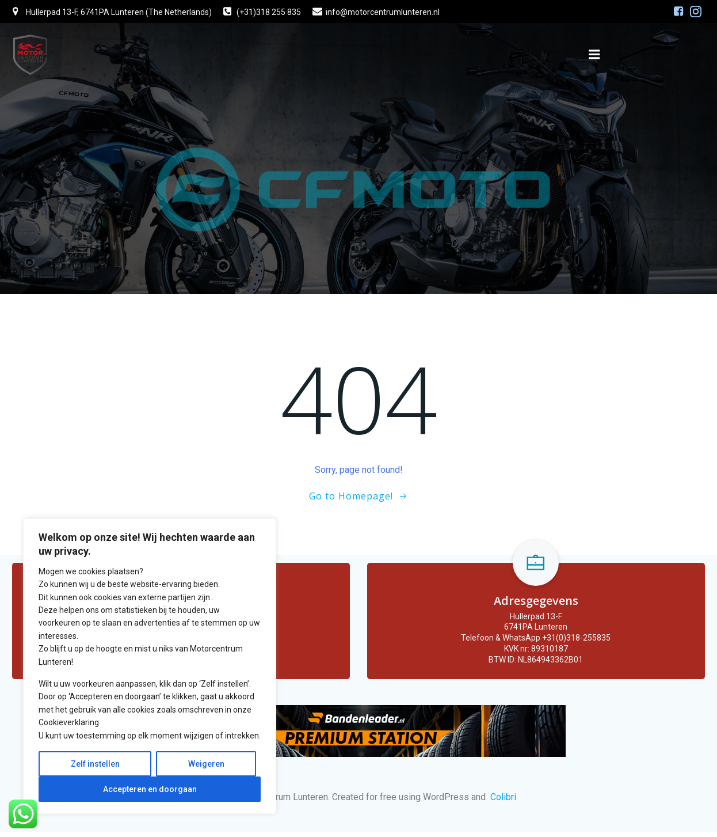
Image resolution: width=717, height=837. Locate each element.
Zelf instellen (95, 763)
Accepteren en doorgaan (150, 789)
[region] (149, 666)
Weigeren (206, 763)
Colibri (503, 801)
